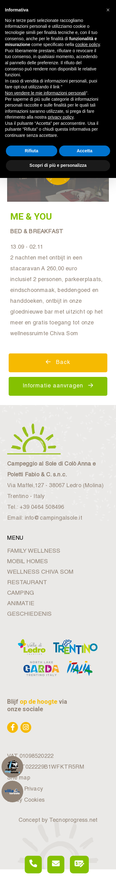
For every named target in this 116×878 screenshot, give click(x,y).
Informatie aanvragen (58, 385)
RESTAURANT (27, 583)
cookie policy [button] (87, 44)
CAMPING (20, 593)
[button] (108, 10)
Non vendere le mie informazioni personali (45, 93)
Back (58, 362)
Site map (18, 778)
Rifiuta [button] (31, 150)
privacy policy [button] (61, 117)
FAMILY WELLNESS (33, 551)
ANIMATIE (20, 604)
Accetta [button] (84, 150)
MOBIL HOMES (27, 562)
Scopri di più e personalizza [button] (57, 165)
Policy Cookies (26, 800)
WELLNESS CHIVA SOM (40, 572)
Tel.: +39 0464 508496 (35, 507)
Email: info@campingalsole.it (44, 518)
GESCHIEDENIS (29, 614)
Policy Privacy (25, 789)
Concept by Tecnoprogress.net (58, 820)
